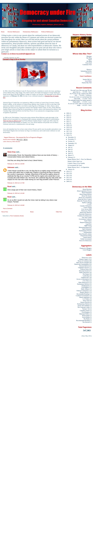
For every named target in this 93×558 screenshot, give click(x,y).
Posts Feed (89, 63)
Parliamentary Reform (83, 304)
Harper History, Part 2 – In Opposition (78, 167)
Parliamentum (88, 232)
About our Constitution (85, 197)
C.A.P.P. (89, 204)
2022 (67, 121)
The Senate (86, 274)
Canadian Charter (85, 310)
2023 (67, 119)
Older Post (59, 212)
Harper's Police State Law (75, 161)
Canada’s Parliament (86, 206)
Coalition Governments (82, 295)
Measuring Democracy (85, 227)
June (69, 149)
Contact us (89, 73)
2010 (67, 179)
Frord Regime (86, 312)
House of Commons (83, 261)
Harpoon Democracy (86, 222)
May (69, 151)
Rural (9, 186)
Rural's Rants (86, 315)
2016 (67, 133)
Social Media (86, 317)
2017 (67, 131)
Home (2, 32)
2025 (67, 115)
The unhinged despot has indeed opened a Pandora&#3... (80, 101)
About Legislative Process (84, 191)
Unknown (10, 167)
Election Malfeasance (14, 32)
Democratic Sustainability (81, 264)
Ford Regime (85, 287)
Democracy (9, 141)
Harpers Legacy (83, 259)
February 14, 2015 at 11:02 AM (15, 164)
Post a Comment (7, 208)
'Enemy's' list (86, 309)
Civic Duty (86, 281)
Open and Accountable (82, 262)
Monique (89, 56)
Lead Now (89, 224)
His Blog (89, 61)
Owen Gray (11, 152)
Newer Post (4, 212)
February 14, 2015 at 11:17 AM (15, 183)
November (71, 139)
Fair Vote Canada (87, 217)
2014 (67, 171)
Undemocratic (85, 277)
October (70, 141)
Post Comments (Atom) (17, 216)
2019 (67, 127)
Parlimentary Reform (83, 284)
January (70, 169)
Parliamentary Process (85, 230)
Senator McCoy (87, 79)
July (69, 147)
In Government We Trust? (75, 165)
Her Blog (89, 58)
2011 (67, 177)
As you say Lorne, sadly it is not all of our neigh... (80, 104)
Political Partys (84, 269)
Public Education (16, 141)
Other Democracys (83, 282)
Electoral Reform (84, 266)
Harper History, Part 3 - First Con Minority (80, 159)
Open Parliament (87, 229)
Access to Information (82, 279)
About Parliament (87, 192)
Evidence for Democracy (85, 216)
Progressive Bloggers (86, 248)
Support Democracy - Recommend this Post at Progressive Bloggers (23, 137)
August (70, 145)
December (71, 137)
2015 (67, 135)
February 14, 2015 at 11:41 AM (15, 193)
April (69, 153)
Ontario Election (85, 302)
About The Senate (87, 196)
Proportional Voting (86, 235)
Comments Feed (87, 64)
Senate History (87, 237)
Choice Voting (88, 207)
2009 (67, 181)
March (70, 155)
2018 (67, 129)
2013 (67, 173)
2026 (67, 113)
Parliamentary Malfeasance (30, 32)
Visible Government (86, 239)
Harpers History (84, 292)
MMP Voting (88, 225)
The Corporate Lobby (84, 307)
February (70, 157)
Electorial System (84, 271)
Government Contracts (85, 219)
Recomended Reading (83, 294)
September (71, 143)
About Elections (87, 189)
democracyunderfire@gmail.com (23, 54)
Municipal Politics (84, 314)
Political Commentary (83, 290)
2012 (67, 175)
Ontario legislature (84, 297)
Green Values (88, 221)
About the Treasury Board (84, 201)
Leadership (86, 276)
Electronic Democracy (85, 214)
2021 (67, 123)
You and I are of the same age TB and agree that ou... (81, 91)
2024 (67, 117)
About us (89, 69)
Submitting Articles (86, 71)
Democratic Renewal (86, 212)
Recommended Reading (83, 320)
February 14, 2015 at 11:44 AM (15, 205)
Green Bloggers (87, 250)
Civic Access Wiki (86, 209)
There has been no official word (12, 121)
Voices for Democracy (85, 240)
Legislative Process (83, 267)
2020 (67, 125)
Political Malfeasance (47, 32)
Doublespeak (85, 286)
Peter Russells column (85, 234)
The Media (87, 319)
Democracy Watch (86, 211)
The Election (86, 322)
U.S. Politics (86, 299)
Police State (86, 300)
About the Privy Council (85, 199)
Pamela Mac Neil (87, 82)
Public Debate (85, 289)
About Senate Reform (85, 194)
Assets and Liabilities (84, 305)
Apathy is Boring (87, 202)
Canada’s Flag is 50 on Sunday (76, 163)
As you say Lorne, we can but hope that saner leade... (80, 97)
